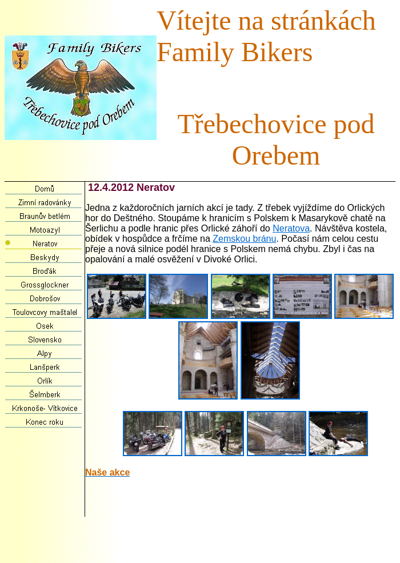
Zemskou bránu (244, 238)
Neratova (291, 228)
